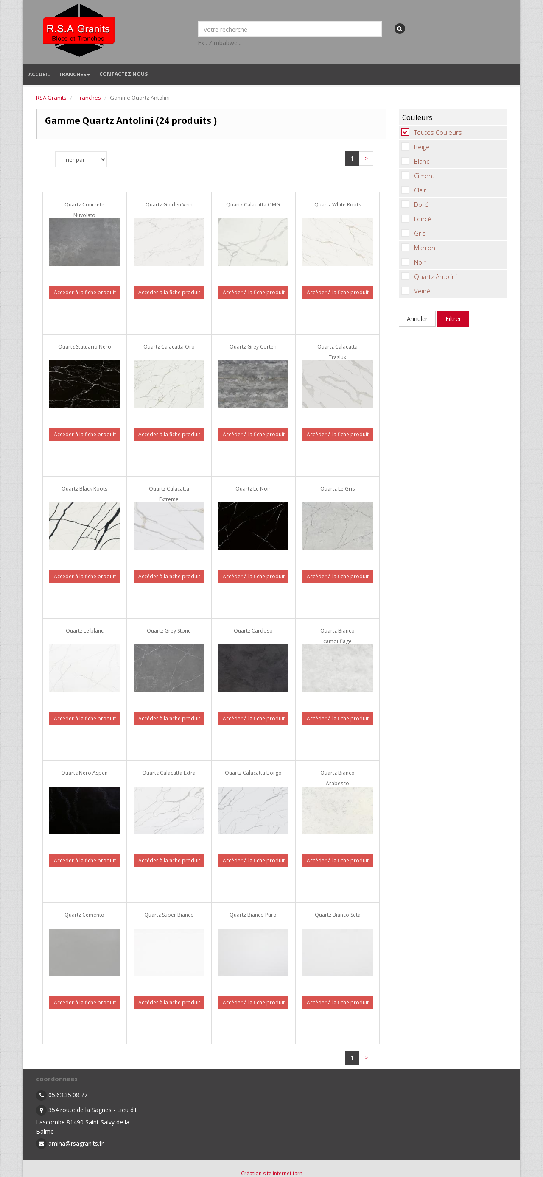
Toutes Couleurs (430, 132)
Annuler (417, 319)
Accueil (39, 74)
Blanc (414, 161)
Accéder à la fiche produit (85, 292)
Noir (412, 262)
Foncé (415, 219)
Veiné (415, 291)
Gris (412, 233)
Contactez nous (123, 74)
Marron (417, 247)
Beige (414, 146)
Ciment (416, 175)
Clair (412, 190)
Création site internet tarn (271, 1173)
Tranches (74, 74)
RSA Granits (51, 97)
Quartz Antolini (428, 276)
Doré (413, 204)
